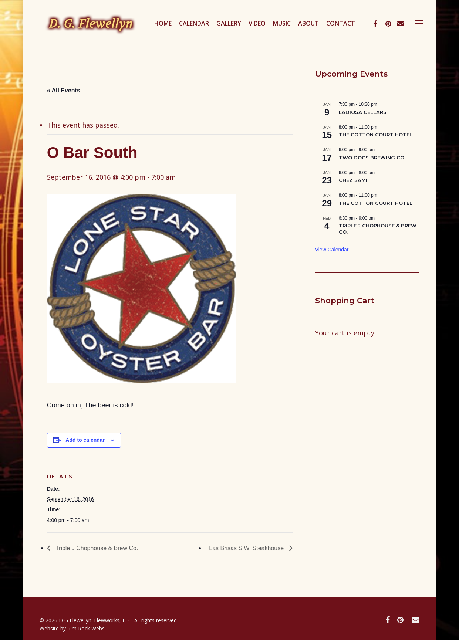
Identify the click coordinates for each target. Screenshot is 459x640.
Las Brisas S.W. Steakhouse (247, 548)
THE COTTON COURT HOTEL (375, 135)
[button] (429, 27)
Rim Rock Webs (86, 628)
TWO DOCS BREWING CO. (372, 157)
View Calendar (332, 250)
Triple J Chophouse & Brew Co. (96, 548)
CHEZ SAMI (353, 180)
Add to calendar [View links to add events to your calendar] (85, 440)
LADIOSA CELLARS (363, 112)
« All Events (63, 90)
